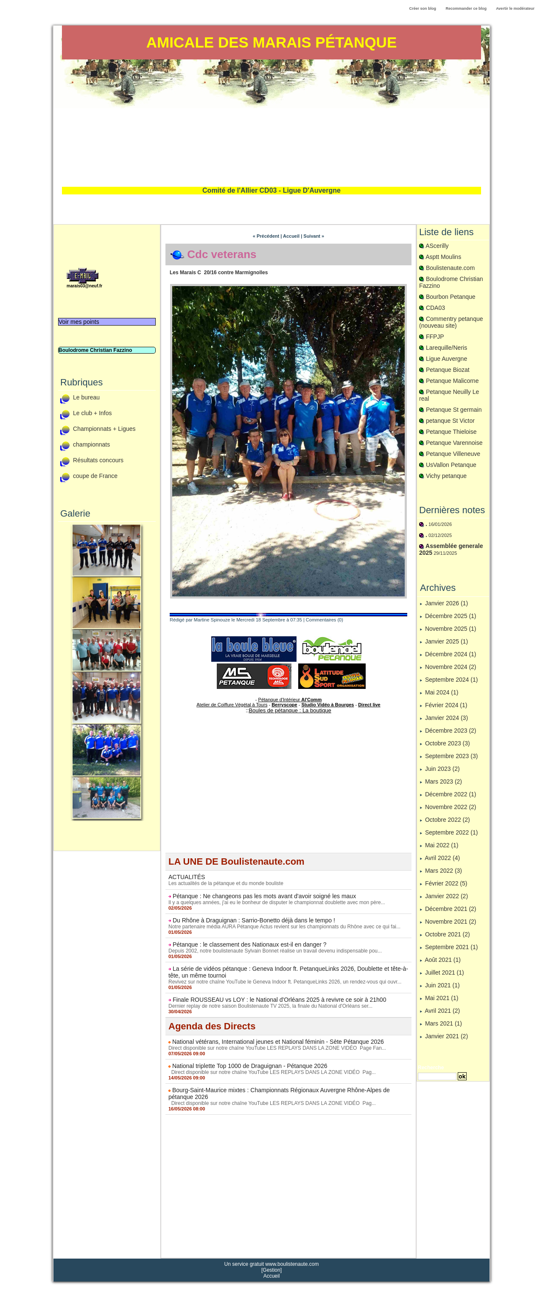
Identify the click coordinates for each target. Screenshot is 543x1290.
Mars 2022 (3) (443, 870)
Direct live (369, 704)
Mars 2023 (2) (443, 781)
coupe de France (95, 476)
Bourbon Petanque (451, 296)
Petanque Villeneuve (453, 453)
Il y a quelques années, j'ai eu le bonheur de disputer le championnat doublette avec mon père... (276, 902)
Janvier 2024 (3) (446, 717)
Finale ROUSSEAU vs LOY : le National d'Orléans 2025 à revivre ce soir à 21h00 (279, 999)
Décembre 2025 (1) (450, 616)
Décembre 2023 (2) (450, 730)
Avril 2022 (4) (442, 857)
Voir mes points (79, 321)
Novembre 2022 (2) (450, 807)
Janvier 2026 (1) (446, 603)
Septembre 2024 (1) (451, 679)
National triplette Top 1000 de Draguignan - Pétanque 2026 (249, 1065)
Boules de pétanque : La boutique (290, 710)
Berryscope (284, 704)
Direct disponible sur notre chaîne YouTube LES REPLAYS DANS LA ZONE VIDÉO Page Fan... (277, 1048)
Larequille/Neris (446, 347)
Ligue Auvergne (446, 358)
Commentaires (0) (324, 619)
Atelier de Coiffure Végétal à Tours (231, 704)
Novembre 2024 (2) (450, 666)
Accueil (291, 236)
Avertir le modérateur (515, 8)
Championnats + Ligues (104, 429)
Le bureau (86, 397)
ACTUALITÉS (186, 877)
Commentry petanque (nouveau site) (451, 322)
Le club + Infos (92, 413)
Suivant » (313, 236)
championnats (91, 444)
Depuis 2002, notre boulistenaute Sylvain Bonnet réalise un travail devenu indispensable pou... (275, 951)
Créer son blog (422, 8)
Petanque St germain (454, 409)
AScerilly (436, 245)
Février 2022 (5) (446, 883)
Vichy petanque (446, 475)
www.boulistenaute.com (292, 1264)
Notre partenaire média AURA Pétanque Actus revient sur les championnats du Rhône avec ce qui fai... (284, 927)
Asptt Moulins (443, 256)
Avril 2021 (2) (442, 1010)
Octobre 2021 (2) (447, 934)
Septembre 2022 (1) (451, 832)
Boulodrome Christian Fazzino (95, 350)
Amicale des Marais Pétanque (271, 42)
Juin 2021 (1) (442, 985)
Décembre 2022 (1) (450, 794)
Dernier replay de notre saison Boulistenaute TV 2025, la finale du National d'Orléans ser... (270, 1006)
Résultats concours (98, 460)
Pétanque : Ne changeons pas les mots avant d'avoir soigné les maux (264, 896)
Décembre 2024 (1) (450, 654)
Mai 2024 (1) (442, 692)
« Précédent (266, 236)
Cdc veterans (221, 254)
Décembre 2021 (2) (450, 908)
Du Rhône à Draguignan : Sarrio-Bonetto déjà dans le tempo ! (254, 920)
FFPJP (435, 336)
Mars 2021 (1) (443, 1023)
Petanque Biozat (448, 369)
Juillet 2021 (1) (444, 972)
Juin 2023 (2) (442, 768)
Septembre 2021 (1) (451, 947)
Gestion (271, 1270)
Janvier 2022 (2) (446, 896)
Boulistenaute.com (450, 267)
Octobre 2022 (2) (447, 819)
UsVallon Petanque (451, 464)
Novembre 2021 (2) (450, 921)
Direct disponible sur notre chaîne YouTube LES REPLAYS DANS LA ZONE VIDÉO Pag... (272, 1072)
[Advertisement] (271, 123)
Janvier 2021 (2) (446, 1036)
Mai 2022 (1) (442, 845)
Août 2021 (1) (443, 959)
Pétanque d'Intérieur (290, 699)
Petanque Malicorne (452, 380)
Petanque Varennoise (454, 442)
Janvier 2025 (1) (446, 641)
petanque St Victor (450, 420)
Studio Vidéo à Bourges (328, 704)
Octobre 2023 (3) (447, 743)
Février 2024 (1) (446, 705)
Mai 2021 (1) (442, 998)
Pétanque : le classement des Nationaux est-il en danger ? (250, 944)
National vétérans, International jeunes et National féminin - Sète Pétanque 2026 (278, 1041)
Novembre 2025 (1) (450, 628)
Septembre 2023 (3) (451, 756)
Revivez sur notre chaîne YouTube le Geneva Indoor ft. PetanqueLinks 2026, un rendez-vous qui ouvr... (284, 982)
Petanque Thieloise (451, 431)
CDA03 (435, 307)
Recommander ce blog (466, 8)
